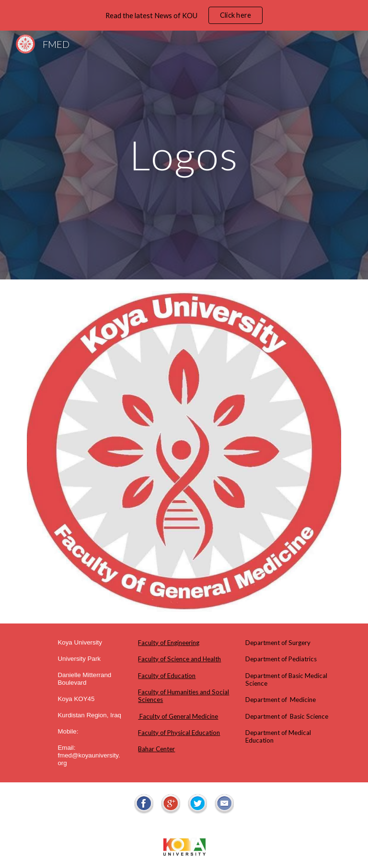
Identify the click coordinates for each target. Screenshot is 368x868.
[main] (183, 155)
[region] (184, 15)
